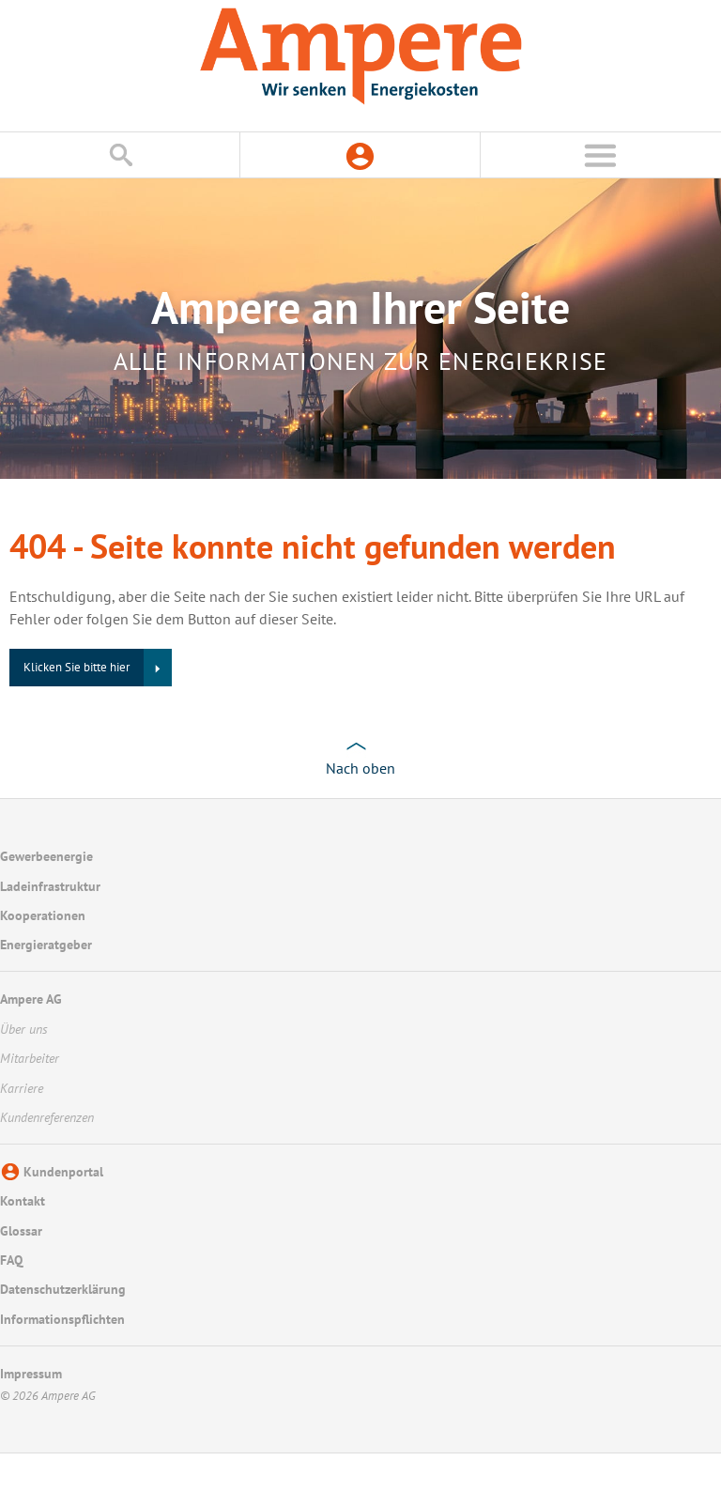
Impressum (31, 1373)
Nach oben (360, 768)
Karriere (21, 1088)
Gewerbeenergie (46, 856)
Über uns (24, 1029)
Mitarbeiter (29, 1058)
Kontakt (22, 1200)
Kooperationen (42, 915)
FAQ (11, 1260)
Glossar (21, 1230)
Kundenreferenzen (47, 1117)
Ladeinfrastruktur (50, 886)
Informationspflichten (62, 1319)
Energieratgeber (46, 944)
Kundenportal (63, 1171)
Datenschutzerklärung (63, 1289)
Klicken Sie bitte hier (76, 667)
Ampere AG (31, 999)
